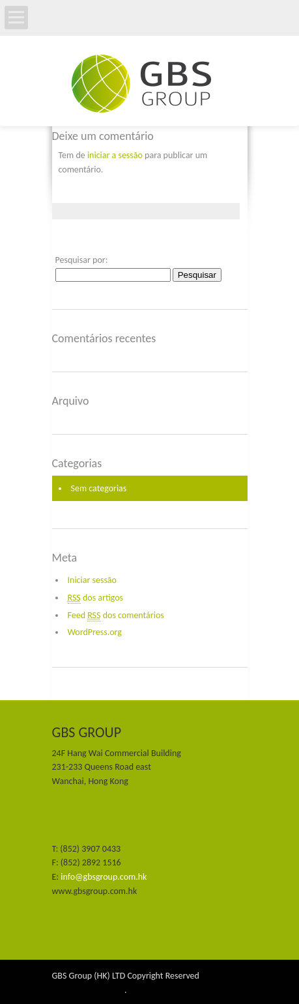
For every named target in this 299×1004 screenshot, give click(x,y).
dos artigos (96, 598)
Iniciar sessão (92, 580)
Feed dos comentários (116, 615)
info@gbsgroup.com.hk (104, 876)
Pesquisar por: (81, 259)
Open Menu (16, 17)
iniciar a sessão (115, 155)
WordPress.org (95, 632)
